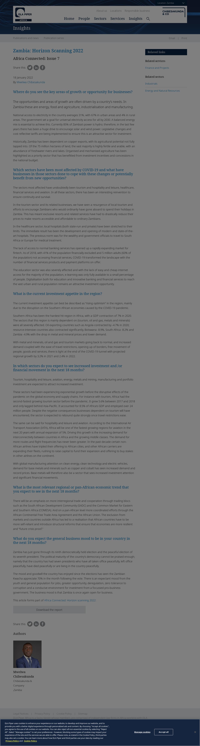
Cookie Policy (30, 741)
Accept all (164, 732)
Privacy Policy (12, 741)
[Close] (195, 732)
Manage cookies (142, 732)
